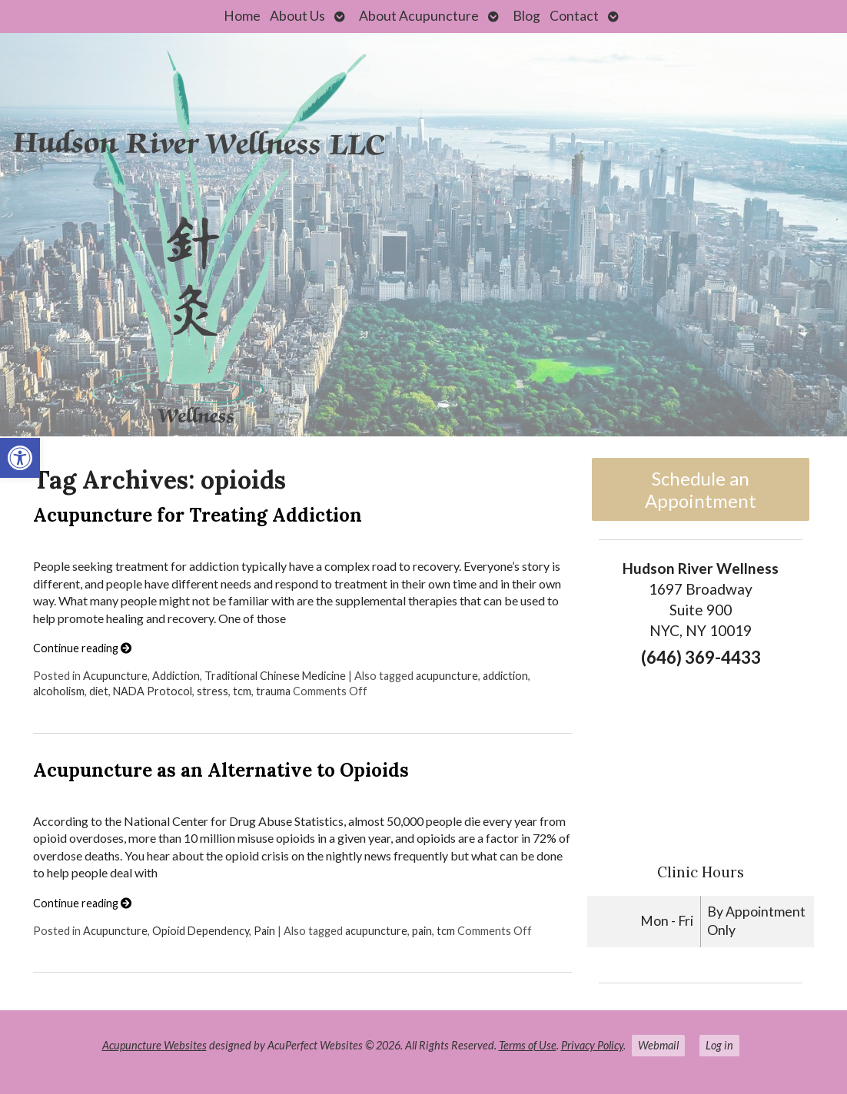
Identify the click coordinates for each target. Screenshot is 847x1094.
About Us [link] (297, 16)
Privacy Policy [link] (592, 1045)
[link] (20, 458)
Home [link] (242, 16)
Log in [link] (719, 1045)
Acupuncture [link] (115, 675)
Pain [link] (264, 930)
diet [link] (98, 691)
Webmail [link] (658, 1045)
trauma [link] (273, 691)
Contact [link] (574, 16)
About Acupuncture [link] (419, 16)
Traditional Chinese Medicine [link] (275, 675)
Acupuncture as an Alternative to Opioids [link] (221, 770)
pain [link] (422, 930)
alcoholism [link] (59, 691)
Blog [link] (526, 16)
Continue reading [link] (82, 648)
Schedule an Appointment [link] (700, 489)
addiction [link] (505, 675)
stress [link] (212, 691)
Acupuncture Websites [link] (154, 1045)
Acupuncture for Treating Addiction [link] (197, 515)
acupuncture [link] (447, 675)
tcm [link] (242, 691)
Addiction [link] (176, 675)
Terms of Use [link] (527, 1045)
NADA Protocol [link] (152, 691)
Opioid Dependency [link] (200, 930)
